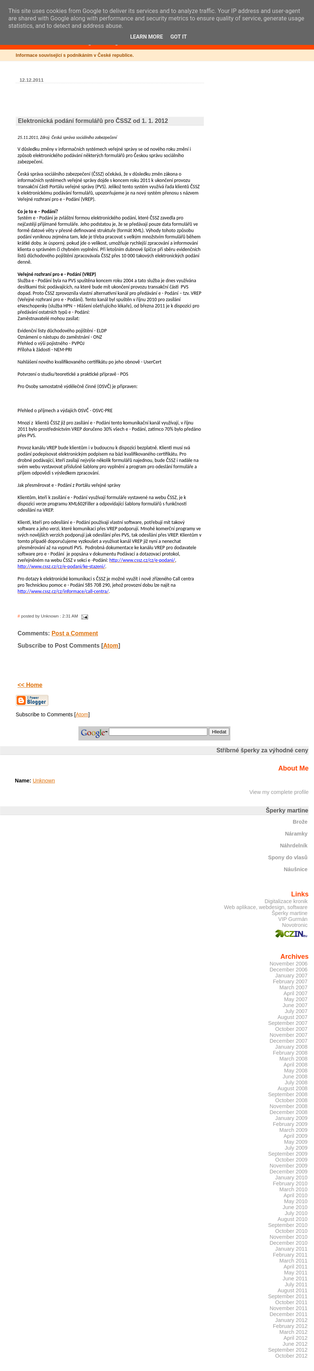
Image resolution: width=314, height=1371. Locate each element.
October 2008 (291, 1100)
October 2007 (291, 1029)
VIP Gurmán (293, 919)
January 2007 (291, 975)
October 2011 (291, 1302)
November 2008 (288, 1106)
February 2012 (290, 1326)
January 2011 (291, 1249)
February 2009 (290, 1124)
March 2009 (293, 1130)
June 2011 (295, 1279)
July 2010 (296, 1213)
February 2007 (290, 981)
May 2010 (296, 1201)
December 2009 (288, 1172)
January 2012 (291, 1320)
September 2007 (287, 1023)
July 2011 (296, 1284)
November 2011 (288, 1308)
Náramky (296, 834)
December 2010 (288, 1243)
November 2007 (288, 1035)
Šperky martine (290, 913)
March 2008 (293, 1059)
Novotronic (295, 925)
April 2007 (296, 993)
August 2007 (293, 1017)
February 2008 (290, 1053)
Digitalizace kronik (286, 901)
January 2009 (291, 1118)
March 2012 (293, 1332)
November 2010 (288, 1237)
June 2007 (295, 1005)
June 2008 (295, 1076)
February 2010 (290, 1183)
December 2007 (288, 1041)
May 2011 (296, 1273)
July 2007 (296, 1011)
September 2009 (287, 1154)
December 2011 (288, 1314)
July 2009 (296, 1148)
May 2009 (296, 1142)
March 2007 (293, 987)
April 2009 (296, 1136)
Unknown (44, 781)
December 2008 (288, 1112)
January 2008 (291, 1047)
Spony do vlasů (287, 857)
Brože (300, 822)
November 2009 (288, 1166)
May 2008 (296, 1071)
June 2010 (295, 1207)
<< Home (29, 685)
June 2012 (295, 1344)
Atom (110, 645)
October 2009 (291, 1160)
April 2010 (296, 1195)
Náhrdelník (293, 846)
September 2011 (287, 1296)
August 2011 (293, 1290)
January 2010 (291, 1178)
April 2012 (296, 1338)
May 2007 (296, 999)
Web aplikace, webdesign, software (266, 907)
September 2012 (287, 1350)
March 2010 (293, 1189)
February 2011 (290, 1255)
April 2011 (296, 1267)
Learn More (146, 37)
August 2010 (293, 1219)
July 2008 (296, 1082)
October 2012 (291, 1356)
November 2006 (288, 964)
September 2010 (287, 1225)
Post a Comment (75, 633)
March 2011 (293, 1261)
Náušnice (296, 869)
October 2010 (291, 1231)
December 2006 (288, 970)
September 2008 (287, 1094)
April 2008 (296, 1065)
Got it (179, 37)
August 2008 (293, 1088)
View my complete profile (279, 792)
